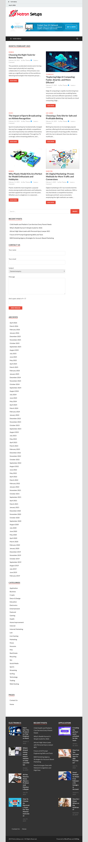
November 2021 (15, 490)
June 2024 (13, 398)
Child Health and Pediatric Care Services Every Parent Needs (31, 224)
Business (11, 52)
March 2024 (14, 408)
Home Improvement (17, 622)
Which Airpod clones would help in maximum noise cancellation (26, 756)
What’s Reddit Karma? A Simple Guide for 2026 (26, 228)
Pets (11, 650)
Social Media (14, 663)
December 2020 (15, 511)
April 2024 (13, 405)
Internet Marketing (16, 629)
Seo (11, 660)
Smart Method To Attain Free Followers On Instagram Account (76, 780)
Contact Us (14, 700)
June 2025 (13, 357)
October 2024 (14, 384)
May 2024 (13, 401)
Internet (12, 626)
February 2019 (15, 576)
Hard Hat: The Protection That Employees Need (26, 733)
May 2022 (13, 473)
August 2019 (14, 565)
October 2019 (14, 559)
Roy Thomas (26, 60)
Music (12, 643)
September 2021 (15, 497)
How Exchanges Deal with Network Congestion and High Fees (43, 767)
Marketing (49, 171)
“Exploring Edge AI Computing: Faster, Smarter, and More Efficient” (60, 80)
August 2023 (14, 432)
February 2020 (15, 545)
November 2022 (15, 456)
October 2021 (14, 494)
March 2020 (14, 541)
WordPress (67, 839)
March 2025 (14, 367)
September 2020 (15, 521)
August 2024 (14, 391)
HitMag (76, 839)
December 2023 (15, 418)
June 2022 (13, 470)
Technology (50, 74)
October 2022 (14, 459)
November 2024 (15, 381)
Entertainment (15, 609)
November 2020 (15, 514)
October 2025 (14, 343)
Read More (13, 80)
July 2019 (13, 569)
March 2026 (14, 326)
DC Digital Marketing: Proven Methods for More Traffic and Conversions (60, 176)
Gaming (12, 615)
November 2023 (15, 422)
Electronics (13, 605)
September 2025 (15, 347)
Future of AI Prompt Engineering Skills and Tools (26, 235)
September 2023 (15, 429)
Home (12, 704)
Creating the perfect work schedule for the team (76, 734)
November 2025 (15, 340)
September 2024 (15, 388)
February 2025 (15, 371)
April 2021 (13, 500)
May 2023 (13, 439)
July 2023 (13, 435)
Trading (12, 680)
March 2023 (14, 446)
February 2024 (15, 412)
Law (11, 633)
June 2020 (13, 531)
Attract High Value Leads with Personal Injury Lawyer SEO (30, 231)
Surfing (12, 674)
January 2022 (14, 487)
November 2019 (15, 555)
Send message (15, 308)
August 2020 (14, 524)
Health (12, 619)
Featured (13, 612)
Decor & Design (15, 598)
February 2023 (15, 449)
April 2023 (13, 442)
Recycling (13, 656)
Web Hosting (14, 684)
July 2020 (13, 528)
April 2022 (13, 477)
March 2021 (14, 504)
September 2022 (15, 463)
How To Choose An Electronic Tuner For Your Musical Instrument (26, 807)
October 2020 (14, 518)
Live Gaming (49, 113)
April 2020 (13, 538)
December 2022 (15, 453)
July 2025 (13, 353)
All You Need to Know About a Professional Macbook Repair (26, 782)
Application (14, 588)
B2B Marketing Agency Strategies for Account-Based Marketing (32, 238)
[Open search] (77, 38)
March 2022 (14, 480)
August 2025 (14, 350)
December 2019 (15, 552)
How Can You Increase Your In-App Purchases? (76, 756)
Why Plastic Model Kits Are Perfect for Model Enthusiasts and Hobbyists (25, 176)
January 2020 (14, 548)
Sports (11, 113)
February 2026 (15, 329)
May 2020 (13, 535)
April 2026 (13, 323)
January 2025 (14, 374)
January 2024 (14, 415)
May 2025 (13, 360)
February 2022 (15, 483)
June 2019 (13, 572)
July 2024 (13, 394)
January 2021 (14, 507)
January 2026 (14, 333)
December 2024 (15, 377)
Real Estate (13, 653)
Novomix (13, 646)
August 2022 (14, 466)
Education (13, 602)
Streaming (13, 670)
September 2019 (15, 562)
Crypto (12, 595)
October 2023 (14, 425)
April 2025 (13, 364)
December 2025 (15, 336)
